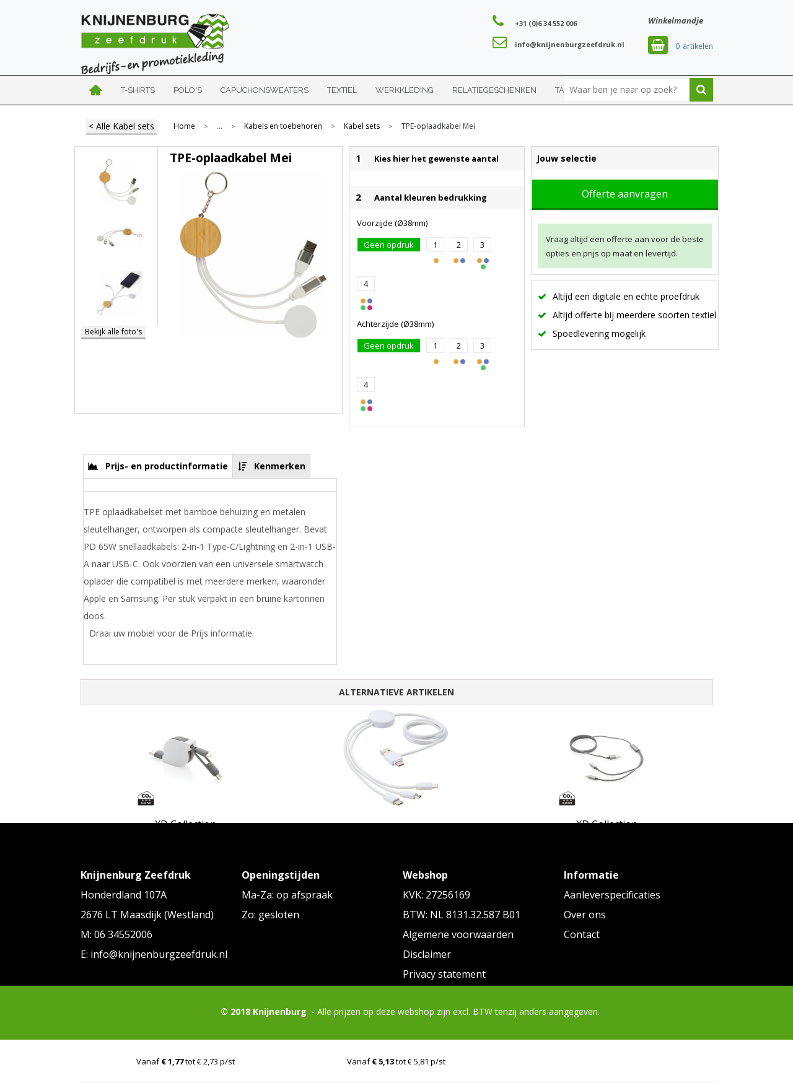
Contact (582, 934)
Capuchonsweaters (265, 90)
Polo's (187, 90)
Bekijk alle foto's (113, 331)
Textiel (342, 90)
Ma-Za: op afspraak (287, 895)
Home (96, 90)
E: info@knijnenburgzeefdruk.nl (154, 954)
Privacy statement (444, 974)
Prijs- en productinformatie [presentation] (166, 466)
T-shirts (138, 90)
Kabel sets (362, 126)
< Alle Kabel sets (121, 126)
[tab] (158, 466)
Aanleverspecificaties (612, 895)
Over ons (585, 914)
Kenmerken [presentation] (279, 466)
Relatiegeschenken (494, 90)
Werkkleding (404, 90)
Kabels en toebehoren (283, 126)
